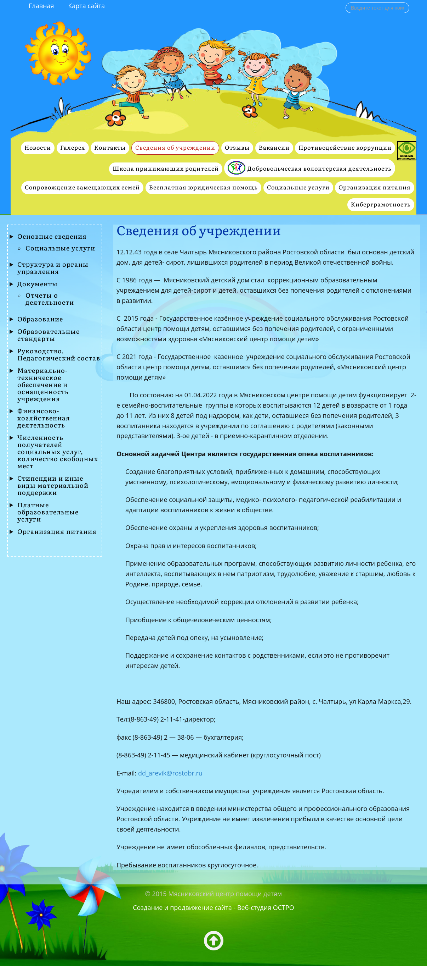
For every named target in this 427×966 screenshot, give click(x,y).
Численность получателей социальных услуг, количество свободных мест (57, 452)
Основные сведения (52, 237)
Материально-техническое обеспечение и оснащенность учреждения (43, 385)
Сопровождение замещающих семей (82, 187)
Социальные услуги (298, 187)
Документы (37, 284)
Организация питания (374, 187)
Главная (41, 5)
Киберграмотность (381, 204)
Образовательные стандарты (48, 335)
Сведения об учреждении (175, 147)
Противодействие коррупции (345, 147)
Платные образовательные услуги (48, 512)
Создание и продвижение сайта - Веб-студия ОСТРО (213, 907)
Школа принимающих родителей (166, 168)
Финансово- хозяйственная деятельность (43, 418)
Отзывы (237, 147)
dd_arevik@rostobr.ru (170, 773)
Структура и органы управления (53, 268)
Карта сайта (86, 5)
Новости (37, 147)
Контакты (110, 147)
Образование (40, 319)
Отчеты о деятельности (49, 299)
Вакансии (274, 147)
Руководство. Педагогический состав (58, 354)
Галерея (72, 147)
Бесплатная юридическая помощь (203, 187)
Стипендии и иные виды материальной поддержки (53, 486)
